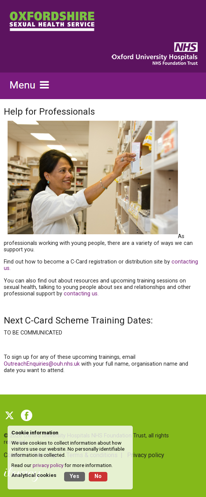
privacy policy (48, 465)
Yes (74, 476)
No (98, 476)
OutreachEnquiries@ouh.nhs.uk (42, 364)
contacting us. (81, 293)
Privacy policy (145, 455)
